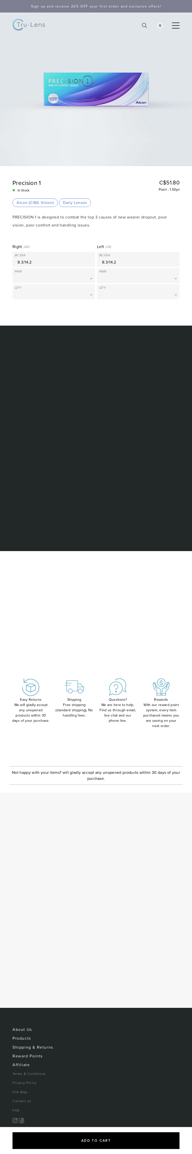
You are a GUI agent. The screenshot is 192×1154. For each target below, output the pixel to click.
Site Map (20, 1092)
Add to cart (96, 1140)
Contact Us (22, 1101)
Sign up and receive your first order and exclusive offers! (96, 6)
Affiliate (21, 1064)
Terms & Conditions (29, 1074)
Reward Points (27, 1056)
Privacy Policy (24, 1083)
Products (21, 1038)
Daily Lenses (75, 202)
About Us (22, 1029)
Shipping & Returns (32, 1047)
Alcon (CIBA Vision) (35, 202)
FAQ (16, 1110)
